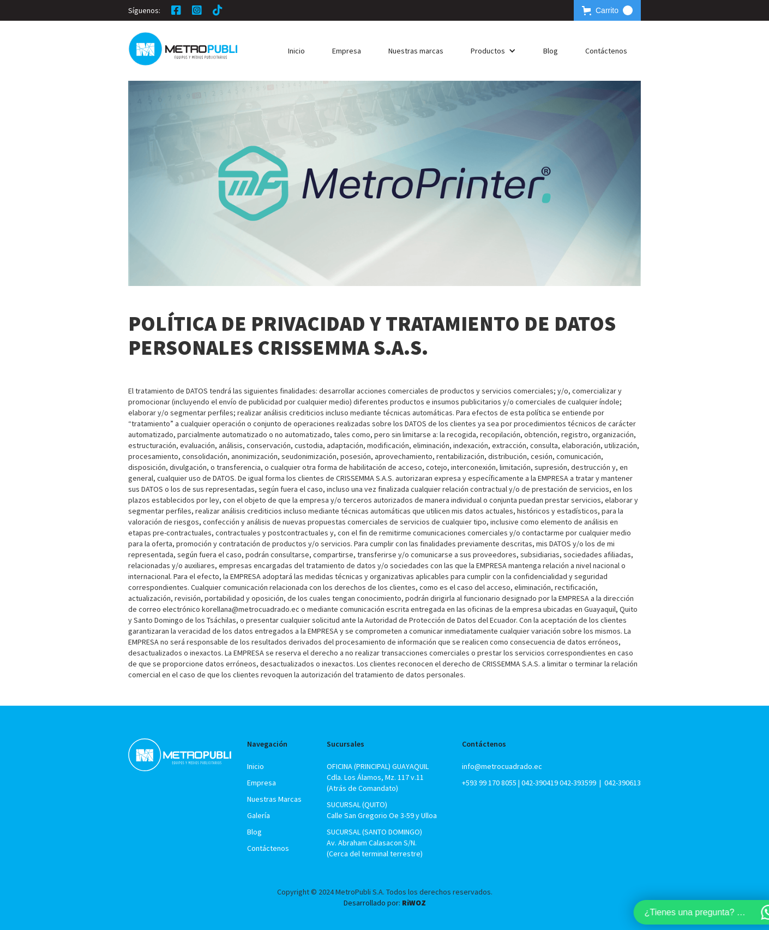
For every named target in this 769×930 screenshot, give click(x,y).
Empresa (346, 51)
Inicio (296, 51)
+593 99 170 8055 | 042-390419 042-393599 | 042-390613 (551, 783)
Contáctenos (606, 51)
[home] (182, 49)
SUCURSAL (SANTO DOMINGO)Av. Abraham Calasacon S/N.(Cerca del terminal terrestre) (375, 843)
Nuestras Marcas (274, 799)
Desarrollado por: (385, 903)
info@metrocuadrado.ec (502, 766)
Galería (258, 815)
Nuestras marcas (415, 51)
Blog (550, 51)
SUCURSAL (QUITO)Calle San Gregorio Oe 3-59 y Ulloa (382, 810)
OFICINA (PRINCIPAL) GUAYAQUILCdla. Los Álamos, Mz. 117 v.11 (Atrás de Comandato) (378, 777)
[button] (607, 10)
